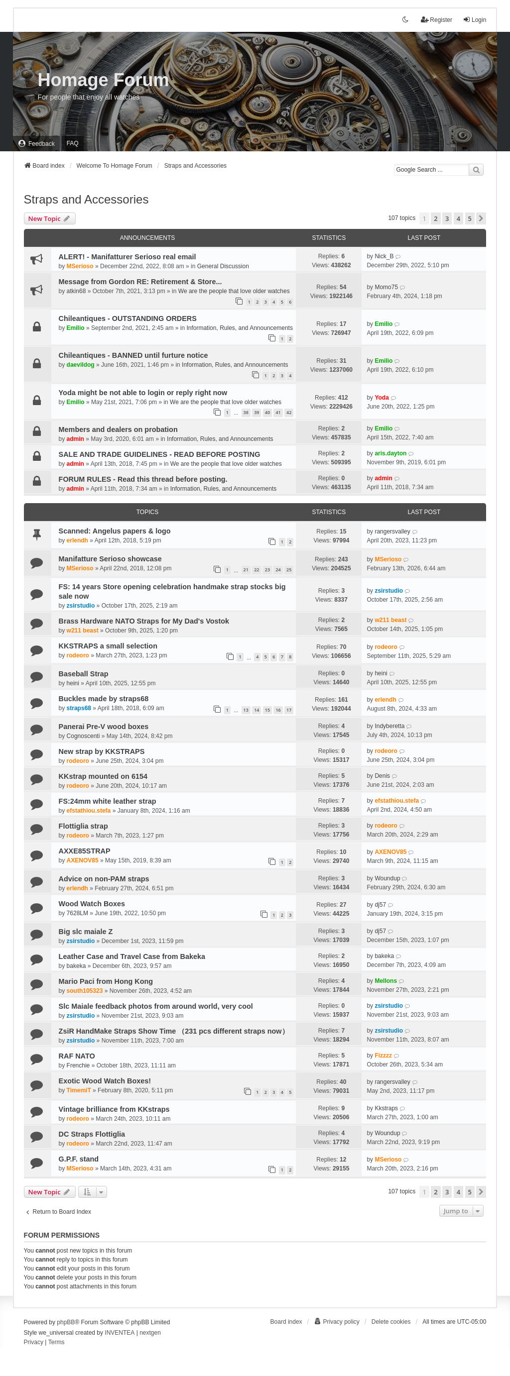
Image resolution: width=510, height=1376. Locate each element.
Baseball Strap (84, 674)
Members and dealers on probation (118, 429)
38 (246, 412)
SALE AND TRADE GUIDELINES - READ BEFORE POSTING (159, 454)
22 (256, 569)
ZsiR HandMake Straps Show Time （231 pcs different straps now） (174, 1031)
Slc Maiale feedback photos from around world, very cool (156, 1006)
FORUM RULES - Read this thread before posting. (143, 479)
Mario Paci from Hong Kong (106, 981)
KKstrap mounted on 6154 (103, 776)
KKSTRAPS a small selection (108, 646)
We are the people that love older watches (234, 291)
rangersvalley (392, 531)
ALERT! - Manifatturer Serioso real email (127, 257)
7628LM (77, 913)
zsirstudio (81, 605)
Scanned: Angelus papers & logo (115, 531)
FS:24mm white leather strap (107, 801)
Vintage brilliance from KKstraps (114, 1109)
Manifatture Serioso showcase (110, 559)
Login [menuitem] (474, 19)
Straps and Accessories (86, 199)
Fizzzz (383, 1055)
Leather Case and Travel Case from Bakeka (132, 956)
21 (246, 569)
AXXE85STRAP (85, 851)
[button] (481, 218)
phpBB (66, 1322)
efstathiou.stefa (89, 810)
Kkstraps (386, 1108)
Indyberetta (389, 726)
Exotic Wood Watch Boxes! (105, 1081)
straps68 (79, 708)
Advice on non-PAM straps (104, 879)
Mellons (386, 980)
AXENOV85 (83, 860)
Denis (382, 775)
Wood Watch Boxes (92, 904)
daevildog (81, 364)
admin (75, 438)
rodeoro (78, 655)
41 (277, 412)
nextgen (150, 1332)
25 (288, 569)
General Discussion (223, 266)
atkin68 (76, 291)
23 (267, 569)
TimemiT (79, 1090)
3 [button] (447, 218)
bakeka (76, 965)
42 (288, 412)
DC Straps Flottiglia (92, 1134)
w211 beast (83, 630)
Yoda (381, 397)
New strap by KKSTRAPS (102, 751)
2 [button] (435, 218)
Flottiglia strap (83, 826)
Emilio (76, 327)
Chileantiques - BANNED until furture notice (133, 355)
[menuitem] (36, 143)
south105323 (85, 990)
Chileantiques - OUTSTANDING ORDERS (128, 318)
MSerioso (80, 266)
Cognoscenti (83, 736)
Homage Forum (103, 80)
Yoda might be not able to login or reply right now (143, 393)
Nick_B (384, 256)
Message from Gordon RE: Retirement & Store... (140, 282)
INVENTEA (119, 1332)
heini (73, 683)
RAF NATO (77, 1056)
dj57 (380, 904)
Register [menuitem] (436, 19)
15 (267, 710)
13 (246, 710)
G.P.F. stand (79, 1159)
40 (267, 412)
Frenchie (78, 1065)
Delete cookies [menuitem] (391, 1321)
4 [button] (458, 218)
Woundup (387, 878)
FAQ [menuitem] (73, 143)
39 (256, 412)
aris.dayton (390, 453)
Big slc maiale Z (86, 932)
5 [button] (470, 218)
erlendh (77, 540)
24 (277, 569)
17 (288, 710)
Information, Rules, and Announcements (239, 327)
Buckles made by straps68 (104, 699)
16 (277, 710)
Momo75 (386, 287)
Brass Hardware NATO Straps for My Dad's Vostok (144, 621)
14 (256, 710)
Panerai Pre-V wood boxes (104, 727)
